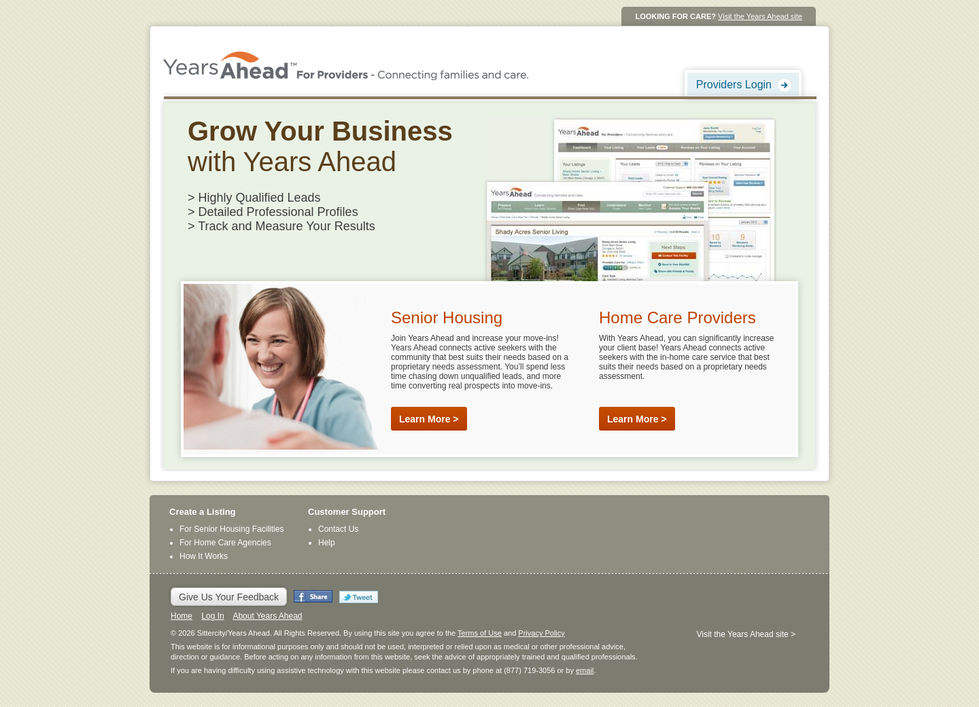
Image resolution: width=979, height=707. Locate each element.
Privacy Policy (541, 633)
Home (181, 616)
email (585, 670)
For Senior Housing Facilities (231, 529)
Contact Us (338, 529)
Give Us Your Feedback (229, 597)
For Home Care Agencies (225, 542)
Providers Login (734, 84)
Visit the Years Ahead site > (745, 634)
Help (326, 542)
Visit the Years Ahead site (760, 16)
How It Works (203, 556)
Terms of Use (480, 633)
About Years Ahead (267, 616)
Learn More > (429, 419)
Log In (212, 616)
